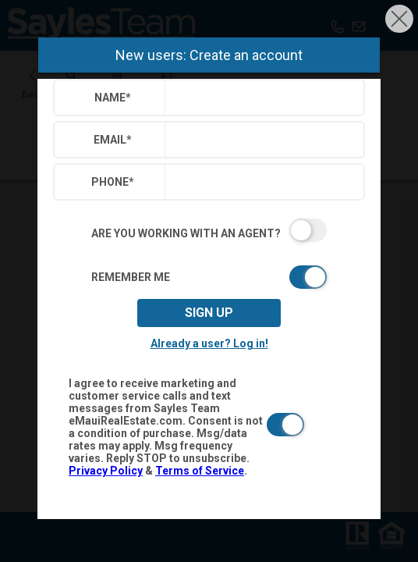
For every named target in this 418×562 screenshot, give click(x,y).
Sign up (209, 312)
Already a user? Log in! (209, 343)
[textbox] (261, 97)
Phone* (112, 182)
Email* (113, 139)
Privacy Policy (106, 470)
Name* (112, 97)
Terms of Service (199, 470)
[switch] (209, 230)
